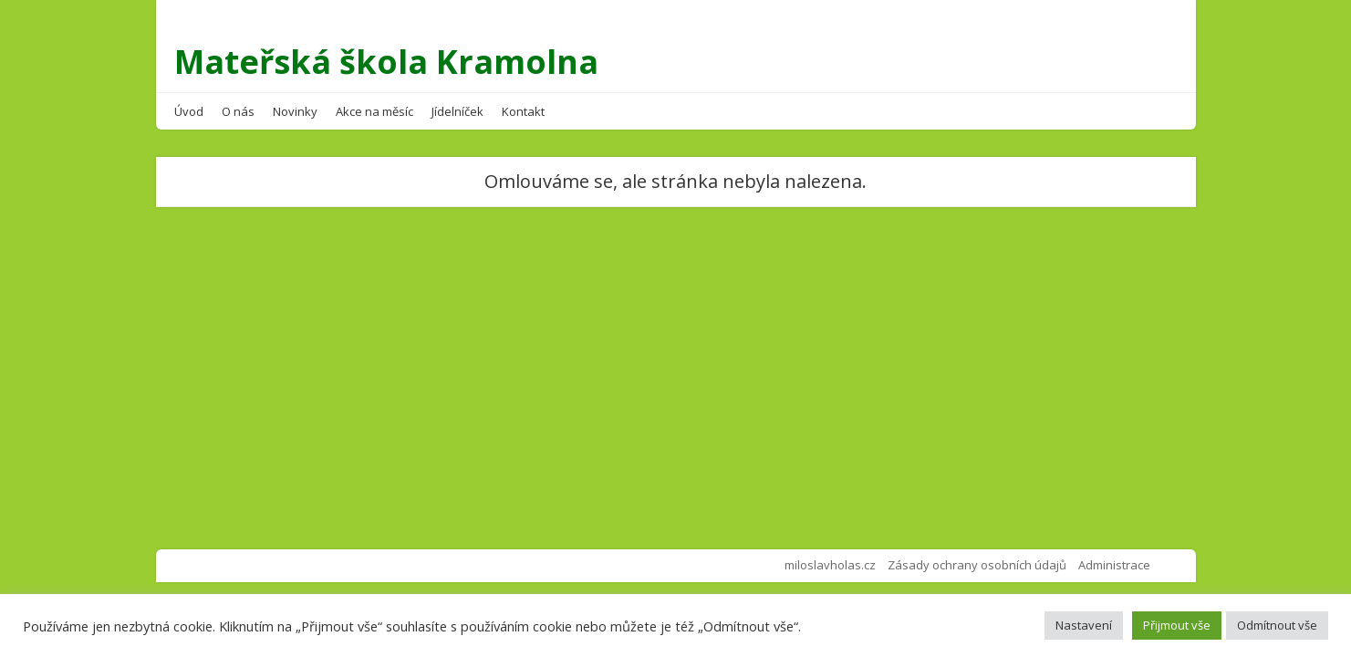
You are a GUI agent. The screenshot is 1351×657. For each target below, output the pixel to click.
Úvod (188, 111)
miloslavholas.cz (830, 565)
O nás (238, 111)
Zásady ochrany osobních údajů (977, 565)
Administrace (1114, 565)
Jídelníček (457, 111)
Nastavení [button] (1083, 625)
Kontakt (523, 111)
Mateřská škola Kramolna (386, 61)
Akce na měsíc (374, 111)
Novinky (295, 111)
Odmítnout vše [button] (1277, 625)
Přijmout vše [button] (1177, 625)
